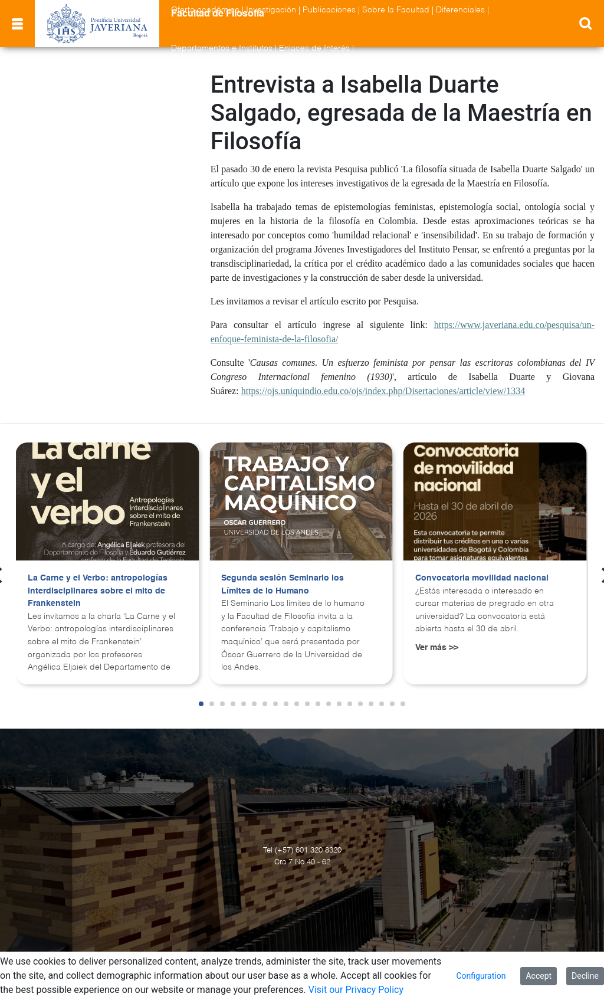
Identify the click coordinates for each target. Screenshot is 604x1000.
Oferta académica (205, 10)
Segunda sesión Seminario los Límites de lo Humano (282, 584)
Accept (539, 976)
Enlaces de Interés (314, 48)
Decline (585, 976)
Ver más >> (436, 648)
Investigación (271, 10)
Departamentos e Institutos (222, 48)
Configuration (480, 976)
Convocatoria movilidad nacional (482, 578)
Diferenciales (460, 10)
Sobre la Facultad (395, 10)
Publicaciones (329, 10)
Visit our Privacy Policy (355, 989)
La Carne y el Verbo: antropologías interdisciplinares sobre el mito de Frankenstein (98, 591)
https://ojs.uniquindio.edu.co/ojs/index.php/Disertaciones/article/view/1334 (383, 391)
